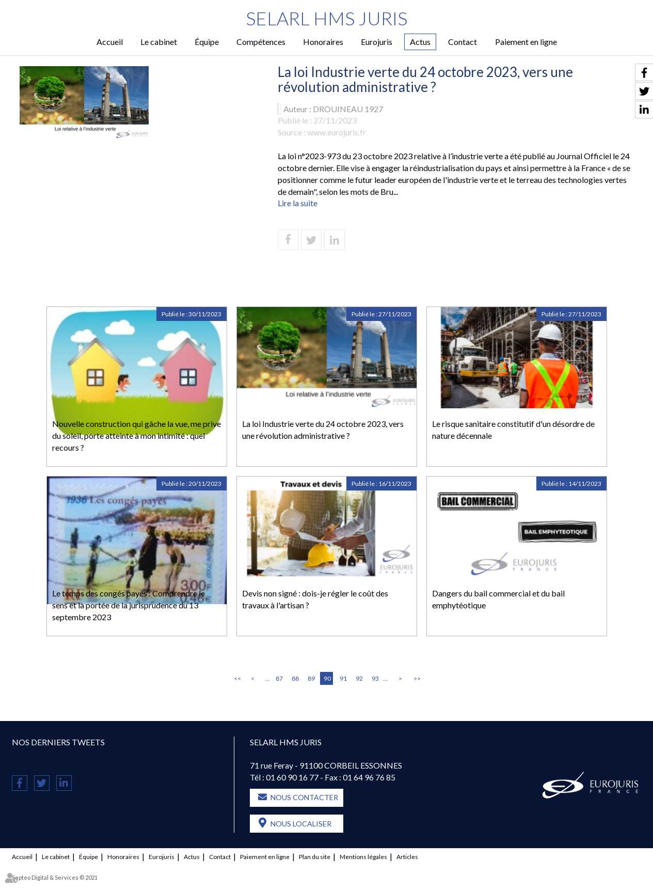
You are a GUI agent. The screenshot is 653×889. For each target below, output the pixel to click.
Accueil (110, 42)
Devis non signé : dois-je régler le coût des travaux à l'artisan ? (315, 599)
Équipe (207, 42)
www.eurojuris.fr (336, 132)
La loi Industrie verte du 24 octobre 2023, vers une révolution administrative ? (323, 429)
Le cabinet (158, 42)
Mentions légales (363, 857)
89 (311, 678)
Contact (462, 42)
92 (359, 678)
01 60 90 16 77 (292, 777)
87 (279, 678)
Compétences (260, 42)
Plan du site (314, 857)
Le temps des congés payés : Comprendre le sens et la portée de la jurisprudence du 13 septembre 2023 (128, 605)
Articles (407, 857)
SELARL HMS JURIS (326, 18)
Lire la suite (297, 203)
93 (375, 678)
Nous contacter (304, 797)
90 (327, 678)
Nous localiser (300, 823)
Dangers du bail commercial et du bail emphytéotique (498, 599)
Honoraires (323, 42)
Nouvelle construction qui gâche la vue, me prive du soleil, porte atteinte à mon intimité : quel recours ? (136, 435)
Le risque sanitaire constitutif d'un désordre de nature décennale (513, 429)
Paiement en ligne (526, 42)
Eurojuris (376, 42)
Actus (420, 42)
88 (295, 678)
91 (343, 678)
